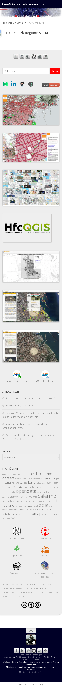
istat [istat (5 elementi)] (25, 482)
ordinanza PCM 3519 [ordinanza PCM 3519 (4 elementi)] (28, 497)
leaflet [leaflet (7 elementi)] (49, 482)
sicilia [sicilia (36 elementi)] (43, 505)
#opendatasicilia (17, 538)
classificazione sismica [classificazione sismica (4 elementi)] (11, 474)
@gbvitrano (41, 654)
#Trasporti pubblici (17, 381)
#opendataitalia (17, 573)
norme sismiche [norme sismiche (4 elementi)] (8, 492)
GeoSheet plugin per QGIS (19, 405)
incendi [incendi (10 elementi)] (6, 482)
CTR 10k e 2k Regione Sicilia (25, 32)
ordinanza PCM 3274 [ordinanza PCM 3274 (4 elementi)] (10, 497)
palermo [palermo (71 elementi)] (47, 496)
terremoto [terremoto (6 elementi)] (31, 509)
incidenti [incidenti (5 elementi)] (15, 482)
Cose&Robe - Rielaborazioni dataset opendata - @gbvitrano (24, 4)
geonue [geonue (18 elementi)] (50, 478)
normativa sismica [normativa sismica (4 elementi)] (50, 487)
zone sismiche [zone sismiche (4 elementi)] (12, 518)
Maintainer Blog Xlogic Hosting (31, 672)
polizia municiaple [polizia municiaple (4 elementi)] (27, 501)
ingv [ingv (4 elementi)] (21, 483)
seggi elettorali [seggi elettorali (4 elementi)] (32, 506)
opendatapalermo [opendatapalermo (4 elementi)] (44, 492)
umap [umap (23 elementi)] (36, 513)
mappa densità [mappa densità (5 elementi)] (27, 487)
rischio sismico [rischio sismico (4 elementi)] (20, 506)
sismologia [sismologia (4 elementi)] (13, 510)
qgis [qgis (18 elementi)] (55, 500)
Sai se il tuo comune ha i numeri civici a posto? (30, 398)
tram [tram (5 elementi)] (39, 509)
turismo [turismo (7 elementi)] (16, 514)
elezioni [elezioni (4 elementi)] (18, 479)
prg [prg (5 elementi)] (37, 501)
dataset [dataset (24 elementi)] (8, 478)
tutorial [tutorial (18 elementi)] (26, 513)
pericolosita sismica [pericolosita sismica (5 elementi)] (10, 501)
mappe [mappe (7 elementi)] (39, 487)
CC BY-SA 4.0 (46, 657)
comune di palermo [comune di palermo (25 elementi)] (36, 473)
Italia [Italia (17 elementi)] (31, 482)
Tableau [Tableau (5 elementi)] (21, 509)
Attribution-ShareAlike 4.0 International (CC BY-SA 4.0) (24, 588)
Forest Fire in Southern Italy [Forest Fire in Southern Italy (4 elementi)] (33, 479)
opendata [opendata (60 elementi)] (26, 491)
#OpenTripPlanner (45, 381)
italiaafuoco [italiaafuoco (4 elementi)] (40, 483)
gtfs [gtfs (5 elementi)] (57, 478)
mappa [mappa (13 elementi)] (16, 487)
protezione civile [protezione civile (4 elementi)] (45, 501)
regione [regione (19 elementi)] (8, 505)
